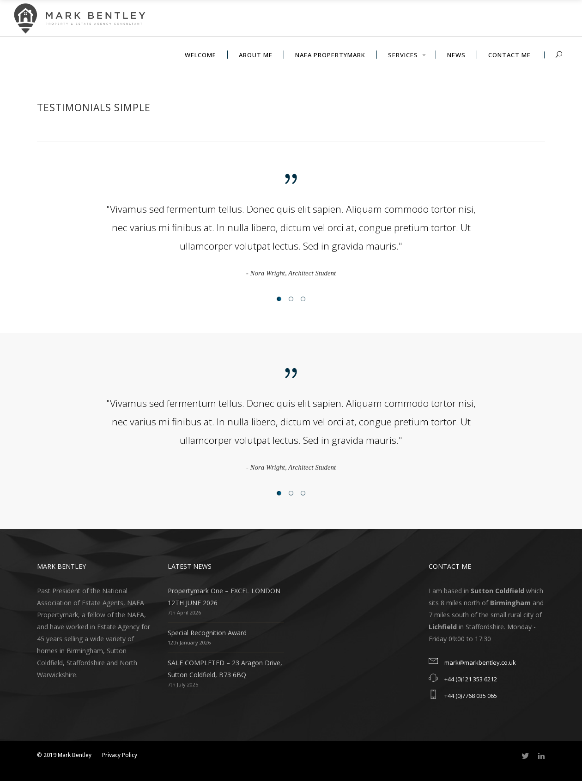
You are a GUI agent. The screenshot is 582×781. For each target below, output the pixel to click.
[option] (291, 239)
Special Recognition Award (207, 632)
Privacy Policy (119, 755)
